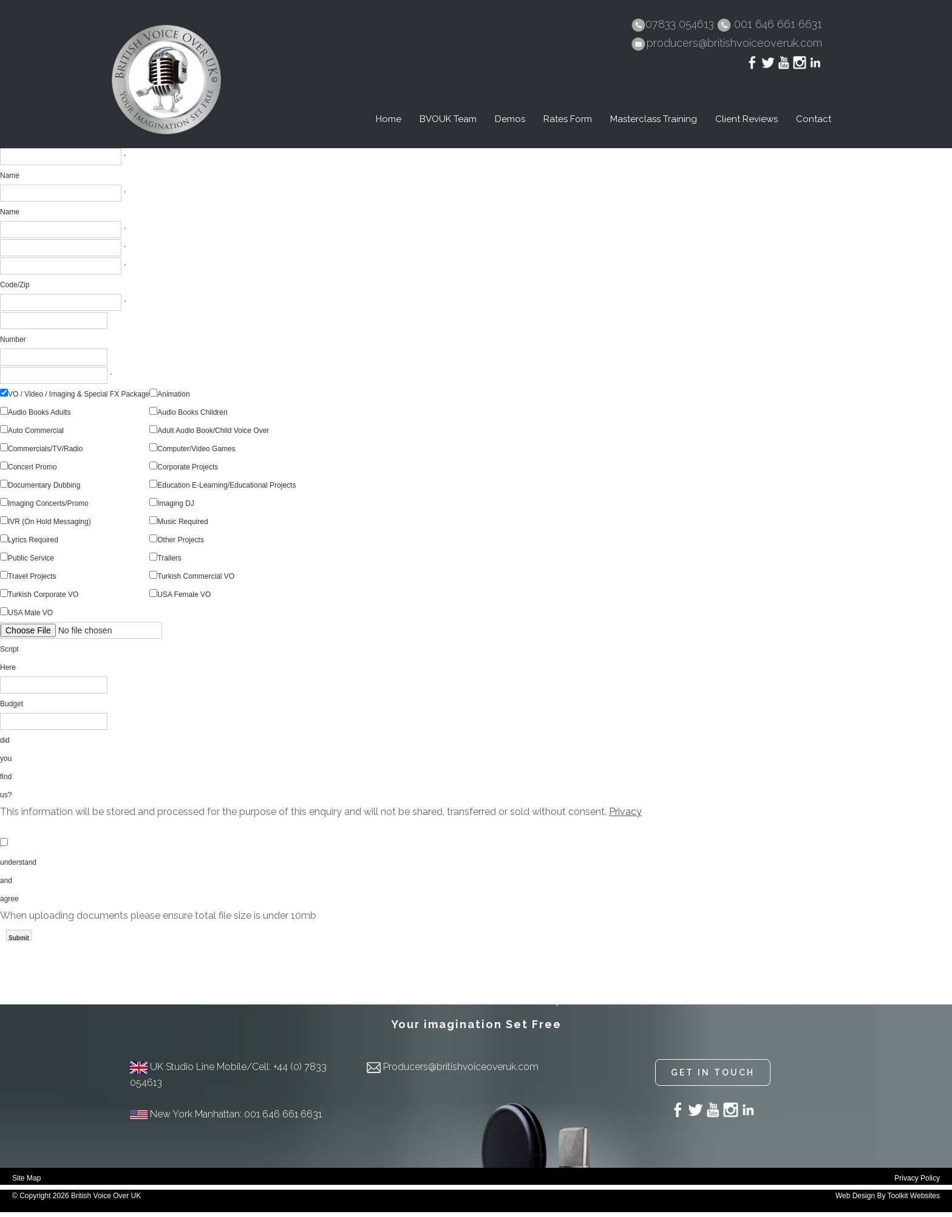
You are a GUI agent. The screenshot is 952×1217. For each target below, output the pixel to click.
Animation (173, 394)
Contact (813, 119)
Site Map (26, 1178)
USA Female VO (184, 594)
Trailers (169, 558)
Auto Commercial (36, 430)
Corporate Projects (187, 467)
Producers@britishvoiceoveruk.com (461, 1066)
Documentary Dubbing (44, 485)
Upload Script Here (11, 649)
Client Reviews (746, 119)
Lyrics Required (33, 540)
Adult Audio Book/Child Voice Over (213, 430)
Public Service (31, 558)
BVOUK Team (448, 119)
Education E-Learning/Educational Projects (226, 485)
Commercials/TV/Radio (45, 449)
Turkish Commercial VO (195, 576)
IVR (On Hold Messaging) (49, 521)
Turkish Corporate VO (43, 594)
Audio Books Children (192, 412)
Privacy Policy (917, 1178)
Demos (510, 119)
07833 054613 (681, 24)
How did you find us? (7, 758)
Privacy (625, 811)
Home (388, 119)
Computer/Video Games (196, 449)
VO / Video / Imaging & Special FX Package (78, 394)
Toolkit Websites (914, 1195)
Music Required (182, 521)
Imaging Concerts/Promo (48, 503)
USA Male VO (30, 612)
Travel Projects (32, 576)
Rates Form (567, 119)
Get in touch (713, 1072)
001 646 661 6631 (778, 24)
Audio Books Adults (39, 412)
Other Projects (180, 540)
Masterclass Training (653, 119)
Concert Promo (32, 467)
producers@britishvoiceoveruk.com (734, 42)
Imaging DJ (175, 503)
